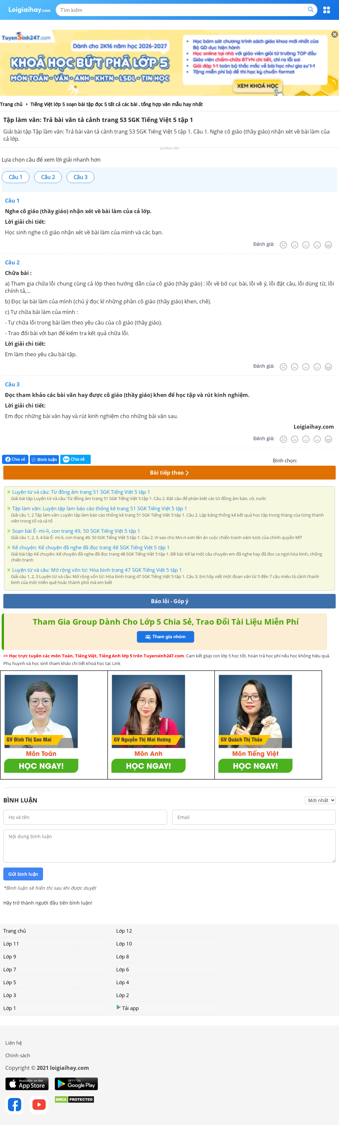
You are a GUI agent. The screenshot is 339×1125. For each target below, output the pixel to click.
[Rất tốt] (328, 245)
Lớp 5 (9, 982)
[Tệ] (294, 245)
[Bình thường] (306, 245)
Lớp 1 (9, 1008)
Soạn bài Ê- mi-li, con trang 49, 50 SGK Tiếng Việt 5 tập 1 (76, 530)
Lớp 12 (124, 930)
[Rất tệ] (283, 245)
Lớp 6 (122, 969)
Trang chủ (14, 930)
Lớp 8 (122, 956)
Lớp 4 (122, 982)
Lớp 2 (122, 995)
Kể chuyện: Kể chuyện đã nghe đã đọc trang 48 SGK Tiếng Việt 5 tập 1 (91, 547)
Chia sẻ (15, 459)
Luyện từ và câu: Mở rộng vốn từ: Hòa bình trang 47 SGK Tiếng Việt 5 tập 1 (97, 569)
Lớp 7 (9, 969)
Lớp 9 (9, 956)
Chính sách (17, 1055)
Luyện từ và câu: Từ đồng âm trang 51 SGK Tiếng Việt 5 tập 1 (81, 491)
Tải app (127, 1007)
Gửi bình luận (23, 874)
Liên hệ (13, 1042)
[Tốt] (317, 245)
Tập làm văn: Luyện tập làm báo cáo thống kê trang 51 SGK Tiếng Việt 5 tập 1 (99, 508)
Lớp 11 (11, 943)
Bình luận (44, 459)
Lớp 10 (124, 943)
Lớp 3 (9, 995)
